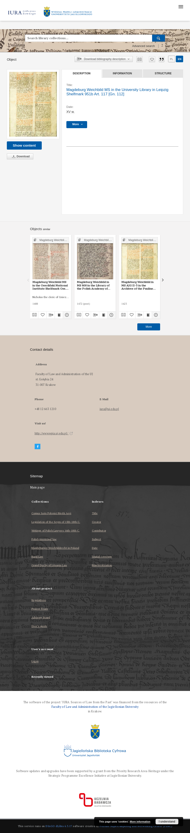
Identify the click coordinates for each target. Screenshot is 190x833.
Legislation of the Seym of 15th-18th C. (55, 522)
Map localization (102, 565)
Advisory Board (40, 617)
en (179, 59)
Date (95, 548)
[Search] (158, 38)
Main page (37, 487)
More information (140, 821)
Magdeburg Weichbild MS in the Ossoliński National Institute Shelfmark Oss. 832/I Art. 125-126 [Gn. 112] (50, 285)
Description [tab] (81, 73)
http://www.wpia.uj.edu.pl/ (54, 433)
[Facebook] (38, 447)
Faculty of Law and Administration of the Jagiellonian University (95, 707)
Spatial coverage (102, 556)
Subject (96, 539)
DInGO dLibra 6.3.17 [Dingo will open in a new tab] (59, 826)
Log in (35, 661)
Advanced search (143, 46)
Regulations (38, 600)
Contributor (99, 530)
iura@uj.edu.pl (109, 409)
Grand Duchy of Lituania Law (49, 565)
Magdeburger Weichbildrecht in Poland (55, 548)
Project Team (39, 608)
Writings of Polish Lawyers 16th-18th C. (55, 530)
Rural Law (37, 556)
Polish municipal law (44, 539)
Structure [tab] (163, 73)
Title (95, 513)
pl (171, 59)
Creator (96, 522)
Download (20, 156)
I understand (167, 821)
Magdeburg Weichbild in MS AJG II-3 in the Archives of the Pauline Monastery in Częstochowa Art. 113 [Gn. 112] (139, 285)
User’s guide (39, 626)
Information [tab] (122, 73)
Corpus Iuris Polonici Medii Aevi (51, 513)
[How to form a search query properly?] (162, 46)
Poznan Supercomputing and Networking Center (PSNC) (136, 826)
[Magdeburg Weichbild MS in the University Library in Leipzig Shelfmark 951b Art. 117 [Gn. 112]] (33, 104)
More (149, 326)
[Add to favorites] (152, 59)
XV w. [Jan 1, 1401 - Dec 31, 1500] (70, 112)
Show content (24, 145)
